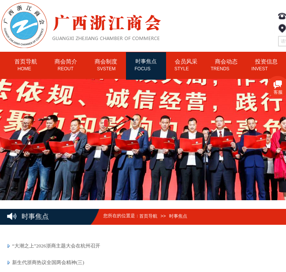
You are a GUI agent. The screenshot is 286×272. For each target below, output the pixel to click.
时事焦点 (178, 216)
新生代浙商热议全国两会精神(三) (48, 262)
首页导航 (148, 216)
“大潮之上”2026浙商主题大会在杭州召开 (56, 246)
